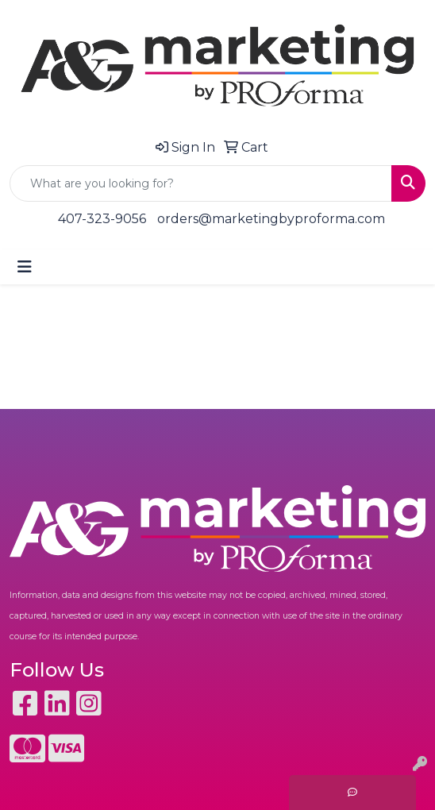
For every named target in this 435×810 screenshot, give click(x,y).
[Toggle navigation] (24, 267)
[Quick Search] (201, 183)
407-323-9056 (102, 218)
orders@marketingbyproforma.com (271, 218)
